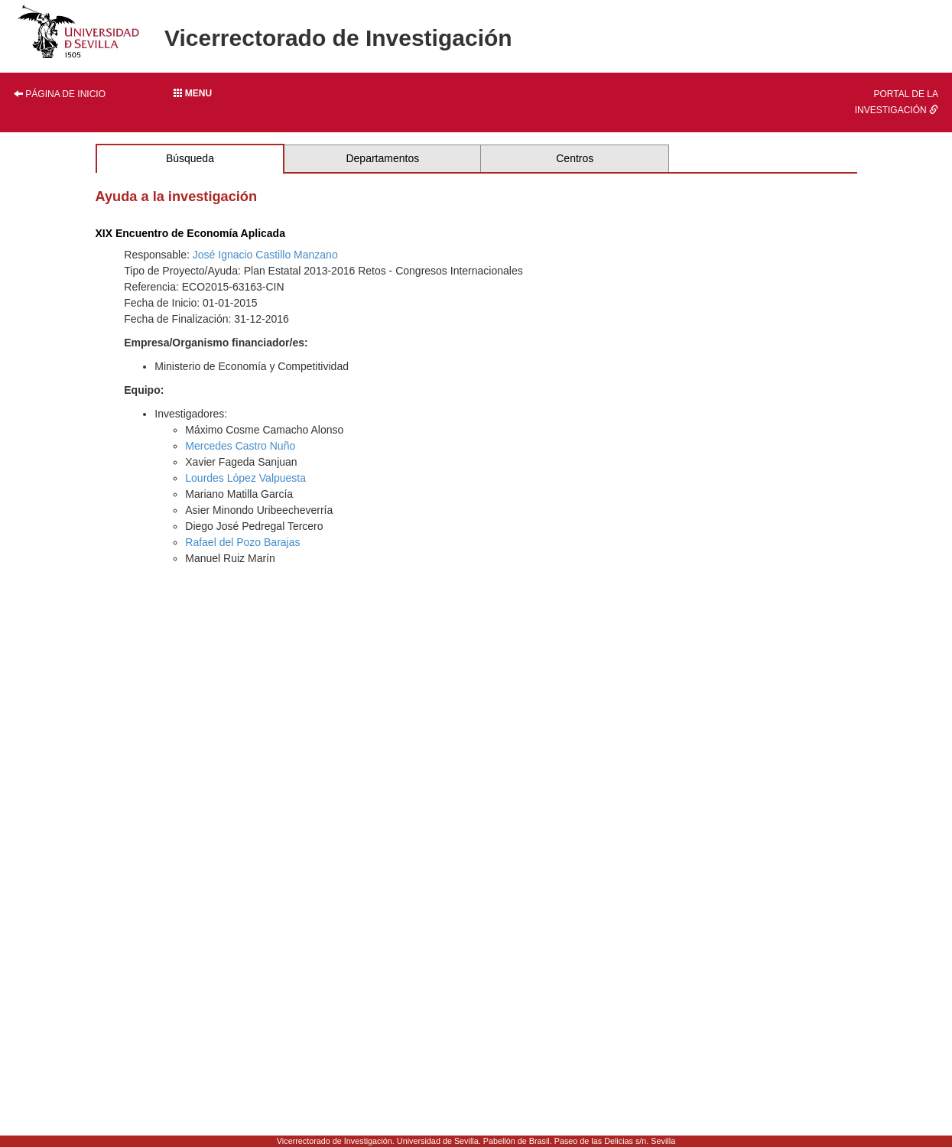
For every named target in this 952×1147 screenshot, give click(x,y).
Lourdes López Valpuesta (245, 478)
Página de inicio (60, 94)
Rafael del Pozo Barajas (242, 542)
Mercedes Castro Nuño (240, 446)
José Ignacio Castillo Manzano (265, 255)
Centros (574, 158)
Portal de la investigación (896, 102)
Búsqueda (190, 158)
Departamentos (382, 158)
